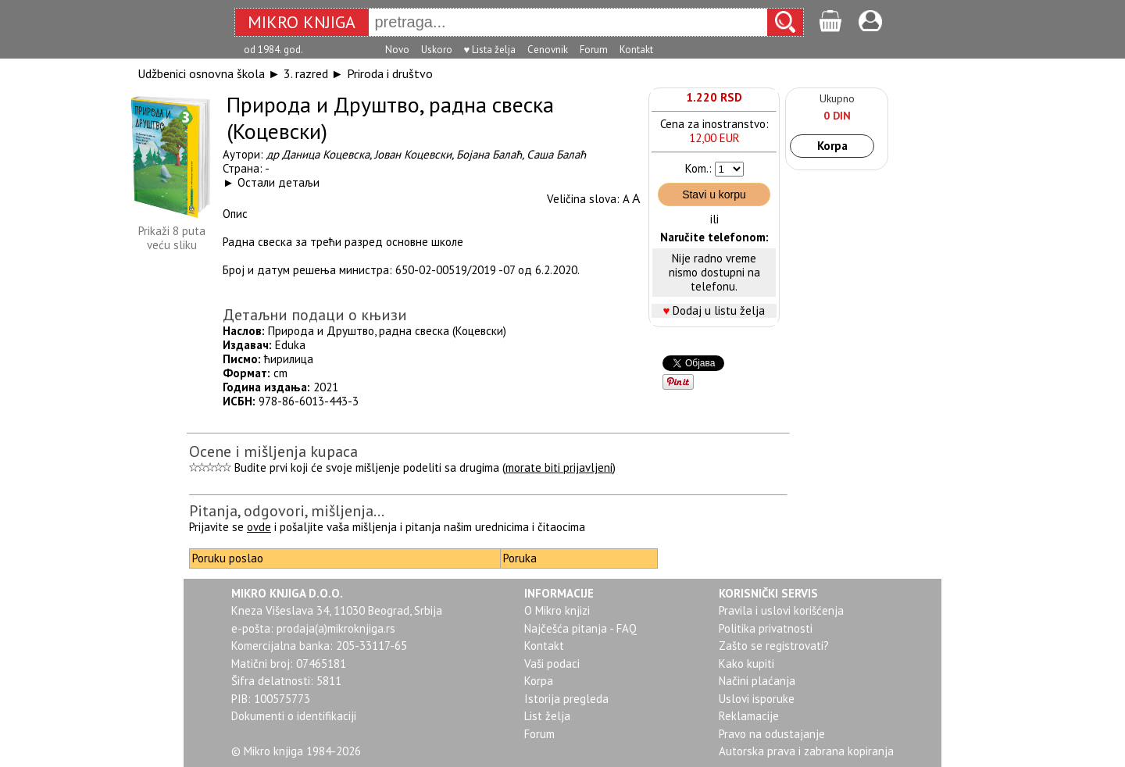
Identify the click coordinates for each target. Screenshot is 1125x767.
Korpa (832, 145)
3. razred (306, 73)
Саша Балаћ (556, 154)
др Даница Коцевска (318, 154)
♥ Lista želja (490, 49)
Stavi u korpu (714, 194)
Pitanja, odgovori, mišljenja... (286, 511)
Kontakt (636, 49)
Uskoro (436, 49)
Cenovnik (547, 49)
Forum (594, 49)
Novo (397, 49)
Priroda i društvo (390, 73)
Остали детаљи (279, 182)
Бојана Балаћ (489, 154)
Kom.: (698, 168)
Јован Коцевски (413, 154)
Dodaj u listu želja (719, 310)
